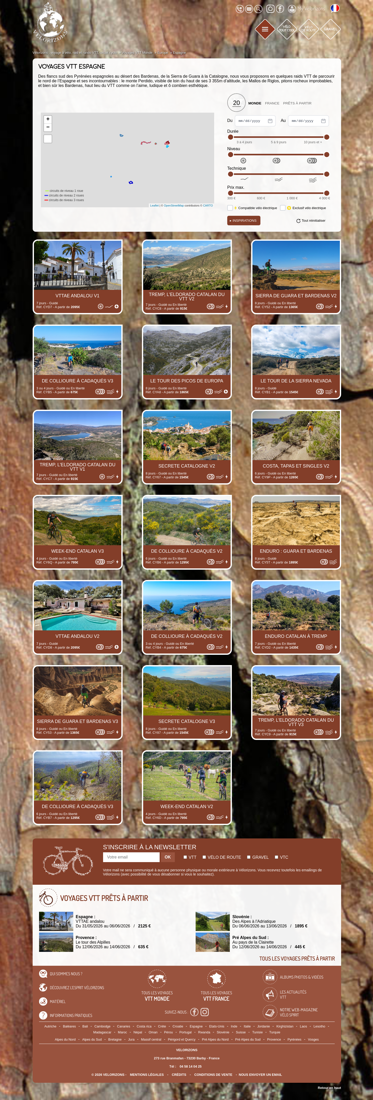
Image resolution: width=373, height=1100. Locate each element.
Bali (85, 1026)
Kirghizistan (284, 1026)
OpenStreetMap (174, 205)
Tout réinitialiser (313, 220)
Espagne (196, 1026)
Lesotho (319, 1026)
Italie (247, 1026)
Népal (137, 1032)
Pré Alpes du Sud (248, 1039)
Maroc (122, 1032)
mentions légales (147, 1075)
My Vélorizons (306, 9)
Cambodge (102, 1026)
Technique (236, 168)
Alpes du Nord (65, 1039)
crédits (179, 1075)
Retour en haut (329, 1088)
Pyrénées (294, 1039)
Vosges (313, 1039)
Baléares (69, 1026)
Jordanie (263, 1026)
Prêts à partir (297, 103)
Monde (254, 103)
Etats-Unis (216, 1026)
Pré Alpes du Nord (215, 1039)
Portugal (185, 1032)
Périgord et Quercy (181, 1039)
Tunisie (257, 1032)
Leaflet (154, 205)
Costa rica (144, 1026)
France (272, 103)
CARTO (208, 205)
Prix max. (235, 187)
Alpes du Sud (92, 1039)
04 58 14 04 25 (191, 1066)
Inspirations (243, 220)
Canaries (123, 1026)
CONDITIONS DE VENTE (213, 1075)
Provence (274, 1039)
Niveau (233, 149)
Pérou (168, 1032)
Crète (162, 1026)
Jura (131, 1039)
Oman (153, 1032)
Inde (234, 1026)
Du (251, 121)
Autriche (50, 1026)
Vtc (281, 857)
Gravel (258, 857)
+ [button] (48, 119)
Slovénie (223, 1032)
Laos (303, 1026)
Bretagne (115, 1039)
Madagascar (102, 1032)
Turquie (274, 1032)
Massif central (151, 1039)
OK (168, 857)
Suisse (241, 1032)
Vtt (190, 857)
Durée (233, 131)
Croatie (177, 1026)
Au (305, 121)
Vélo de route (222, 857)
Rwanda (204, 1032)
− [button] (48, 127)
